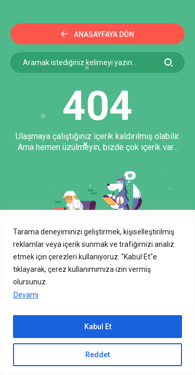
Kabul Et (97, 326)
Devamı (26, 295)
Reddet (97, 355)
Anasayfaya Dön (97, 34)
